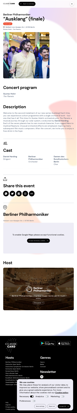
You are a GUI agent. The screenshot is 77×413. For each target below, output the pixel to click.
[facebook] (19, 193)
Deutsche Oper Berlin (13, 364)
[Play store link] (47, 343)
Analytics (40, 396)
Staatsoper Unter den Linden (16, 385)
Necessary (24, 396)
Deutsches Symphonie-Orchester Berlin (19, 367)
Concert (43, 367)
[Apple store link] (64, 343)
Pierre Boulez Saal (12, 373)
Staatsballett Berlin (12, 382)
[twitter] (12, 193)
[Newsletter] (42, 376)
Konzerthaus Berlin (12, 371)
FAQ (7, 403)
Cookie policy (10, 409)
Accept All (64, 406)
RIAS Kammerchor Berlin (14, 376)
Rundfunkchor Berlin (13, 380)
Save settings (40, 406)
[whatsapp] (6, 193)
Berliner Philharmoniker (14, 362)
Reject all (52, 406)
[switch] (32, 396)
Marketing (55, 396)
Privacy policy (10, 407)
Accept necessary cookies (38, 241)
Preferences (25, 401)
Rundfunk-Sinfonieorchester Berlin (18, 378)
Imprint (8, 405)
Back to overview (27, 4)
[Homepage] (9, 4)
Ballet (42, 364)
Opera (42, 362)
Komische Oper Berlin (13, 369)
